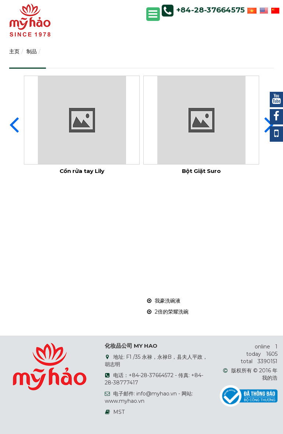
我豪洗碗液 (163, 300)
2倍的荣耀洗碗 (168, 311)
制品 (31, 51)
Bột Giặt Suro (201, 170)
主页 (14, 51)
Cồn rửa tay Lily (82, 170)
